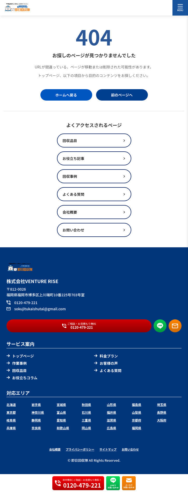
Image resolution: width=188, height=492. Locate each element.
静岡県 (36, 420)
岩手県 (36, 404)
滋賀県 (111, 420)
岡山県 (86, 428)
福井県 (111, 412)
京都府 (136, 420)
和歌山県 (63, 428)
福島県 (136, 404)
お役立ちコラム (22, 377)
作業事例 (16, 363)
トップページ (20, 356)
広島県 (111, 428)
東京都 (11, 412)
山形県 (111, 404)
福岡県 (136, 428)
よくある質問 (107, 370)
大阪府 (161, 420)
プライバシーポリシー (80, 449)
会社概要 (55, 449)
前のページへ (122, 94)
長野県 (161, 412)
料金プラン (106, 356)
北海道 (11, 404)
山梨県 (136, 412)
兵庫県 (11, 428)
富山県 (61, 412)
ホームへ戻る (66, 94)
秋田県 (86, 404)
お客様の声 (106, 363)
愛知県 (61, 420)
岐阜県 (11, 420)
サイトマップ (108, 449)
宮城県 (61, 404)
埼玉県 (161, 404)
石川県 (86, 412)
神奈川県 (38, 412)
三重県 (86, 420)
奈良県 (36, 428)
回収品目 (16, 370)
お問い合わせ (130, 449)
